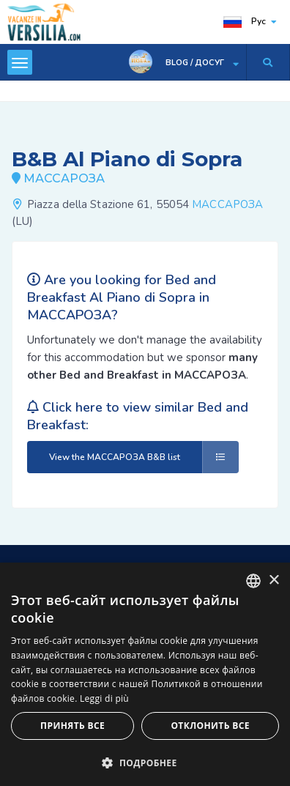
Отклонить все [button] (210, 725)
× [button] (273, 580)
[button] (145, 762)
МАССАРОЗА (227, 204)
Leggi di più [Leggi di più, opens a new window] (104, 698)
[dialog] (145, 674)
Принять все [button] (72, 725)
